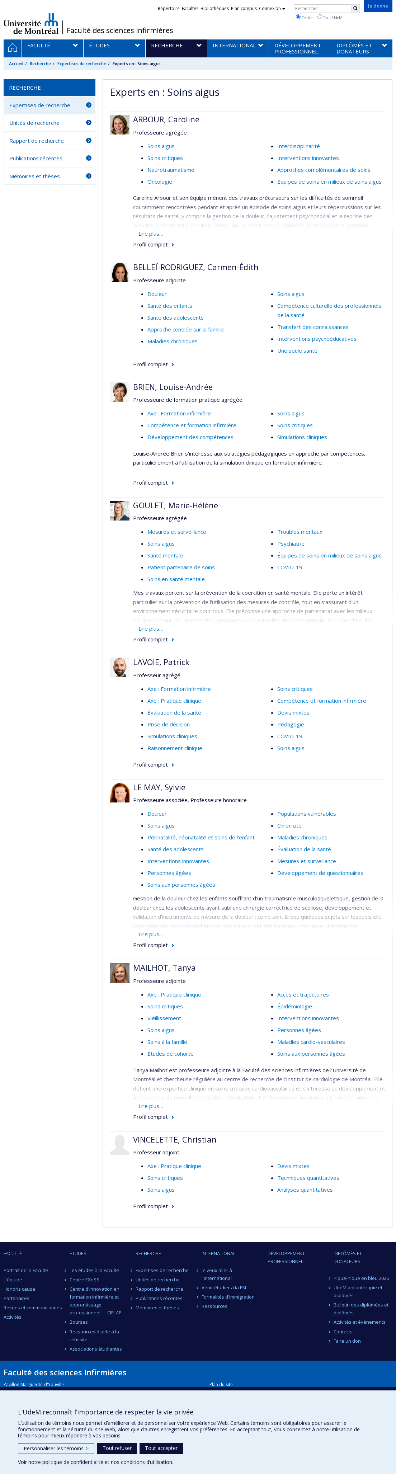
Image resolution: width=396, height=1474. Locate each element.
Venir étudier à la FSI (224, 1287)
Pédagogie (290, 724)
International (218, 1253)
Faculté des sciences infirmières (120, 30)
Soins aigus (161, 146)
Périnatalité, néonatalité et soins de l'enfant (201, 837)
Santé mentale (165, 555)
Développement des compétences (190, 437)
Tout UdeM (330, 17)
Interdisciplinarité (298, 146)
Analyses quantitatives (305, 1189)
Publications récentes (35, 158)
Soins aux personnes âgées (181, 884)
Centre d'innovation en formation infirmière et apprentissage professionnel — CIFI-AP (96, 1301)
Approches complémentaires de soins (324, 169)
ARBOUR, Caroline (166, 119)
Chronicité (289, 825)
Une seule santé (297, 350)
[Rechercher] (355, 8)
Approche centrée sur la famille (185, 329)
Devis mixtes (293, 712)
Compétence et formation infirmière (191, 425)
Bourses (79, 1322)
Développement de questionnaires (320, 872)
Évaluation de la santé (174, 712)
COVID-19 (289, 567)
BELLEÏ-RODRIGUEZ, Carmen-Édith (196, 267)
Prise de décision (168, 724)
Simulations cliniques (302, 437)
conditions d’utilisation (146, 1462)
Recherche (40, 64)
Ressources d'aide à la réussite (94, 1335)
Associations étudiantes (96, 1349)
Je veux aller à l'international (217, 1274)
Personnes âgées (169, 872)
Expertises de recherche (81, 64)
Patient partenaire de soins (181, 567)
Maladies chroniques (172, 341)
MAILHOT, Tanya (164, 967)
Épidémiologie (294, 1006)
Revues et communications (33, 1307)
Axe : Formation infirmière (179, 413)
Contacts (343, 1331)
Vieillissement (164, 1018)
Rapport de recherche (36, 140)
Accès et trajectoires (303, 994)
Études (78, 1253)
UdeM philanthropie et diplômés (358, 1291)
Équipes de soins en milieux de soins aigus (329, 181)
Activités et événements (360, 1322)
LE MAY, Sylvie (159, 787)
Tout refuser (117, 1448)
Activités (13, 1317)
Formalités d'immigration (228, 1297)
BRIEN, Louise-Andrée (173, 386)
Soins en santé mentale (176, 579)
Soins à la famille (167, 1041)
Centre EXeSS (84, 1279)
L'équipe (13, 1279)
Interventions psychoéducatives (317, 338)
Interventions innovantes (308, 157)
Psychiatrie (291, 543)
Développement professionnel (286, 1257)
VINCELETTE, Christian (175, 1139)
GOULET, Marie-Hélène (175, 505)
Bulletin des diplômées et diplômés (361, 1308)
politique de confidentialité (72, 1462)
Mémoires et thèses (34, 176)
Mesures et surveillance (176, 531)
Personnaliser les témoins (56, 1448)
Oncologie (159, 181)
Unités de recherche (34, 122)
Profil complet (150, 244)
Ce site (304, 17)
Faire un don (347, 1341)
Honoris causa (19, 1289)
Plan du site (221, 1384)
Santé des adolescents (175, 317)
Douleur (157, 293)
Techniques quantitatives (308, 1177)
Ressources (214, 1306)
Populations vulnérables (306, 813)
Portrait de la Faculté (26, 1270)
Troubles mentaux (299, 531)
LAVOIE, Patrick (161, 661)
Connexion (272, 8)
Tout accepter (161, 1448)
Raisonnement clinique (174, 748)
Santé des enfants (169, 305)
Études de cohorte (170, 1053)
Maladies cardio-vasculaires (311, 1041)
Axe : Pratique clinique (174, 700)
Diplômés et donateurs (348, 1257)
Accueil (16, 64)
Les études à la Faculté (94, 1270)
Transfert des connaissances (313, 326)
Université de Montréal (31, 23)
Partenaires (16, 1298)
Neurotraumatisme (170, 169)
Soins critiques (165, 157)
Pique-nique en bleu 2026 (361, 1278)
